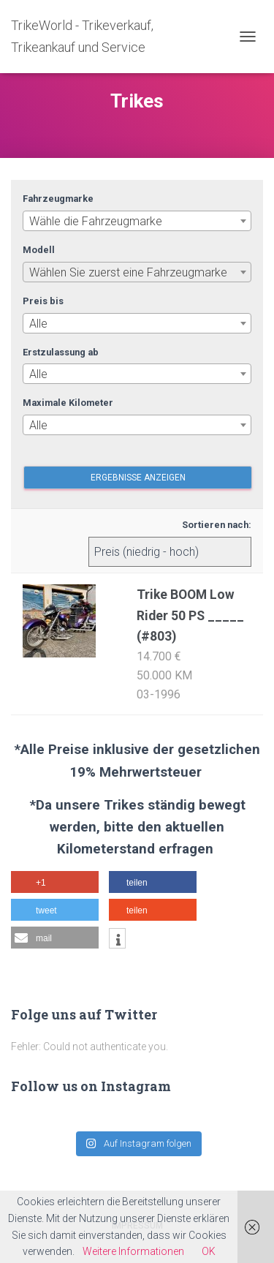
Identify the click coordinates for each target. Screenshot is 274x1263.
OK (209, 1251)
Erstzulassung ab (61, 352)
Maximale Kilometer (68, 402)
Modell (39, 249)
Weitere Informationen (133, 1251)
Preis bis (43, 300)
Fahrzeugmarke (58, 198)
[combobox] (137, 221)
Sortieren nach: (216, 524)
